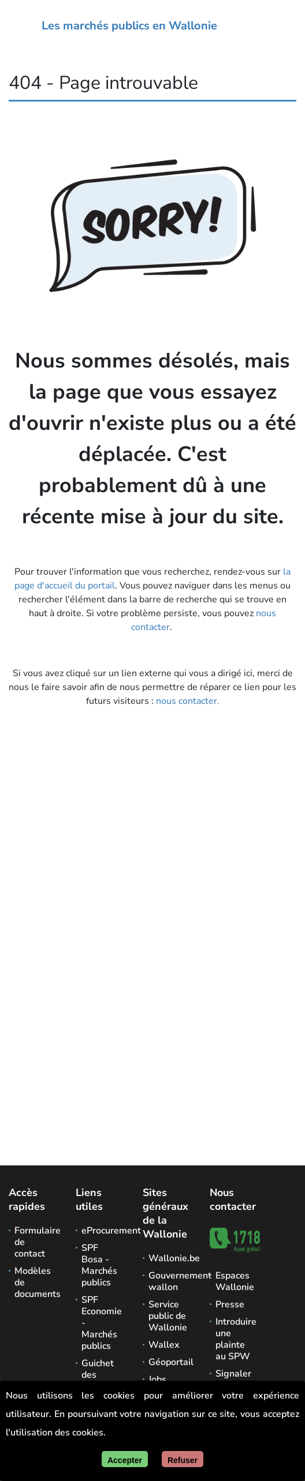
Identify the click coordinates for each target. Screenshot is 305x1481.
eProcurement (101, 1230)
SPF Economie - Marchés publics (101, 1323)
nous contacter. (188, 701)
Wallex (164, 1345)
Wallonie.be (168, 1258)
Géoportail (168, 1362)
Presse (229, 1304)
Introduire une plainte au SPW (235, 1339)
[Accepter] (125, 1459)
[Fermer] (182, 1459)
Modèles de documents (34, 1282)
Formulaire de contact (34, 1242)
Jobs (157, 1379)
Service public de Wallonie (167, 1316)
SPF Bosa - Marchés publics (99, 1265)
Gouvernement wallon (168, 1281)
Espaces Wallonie (234, 1281)
